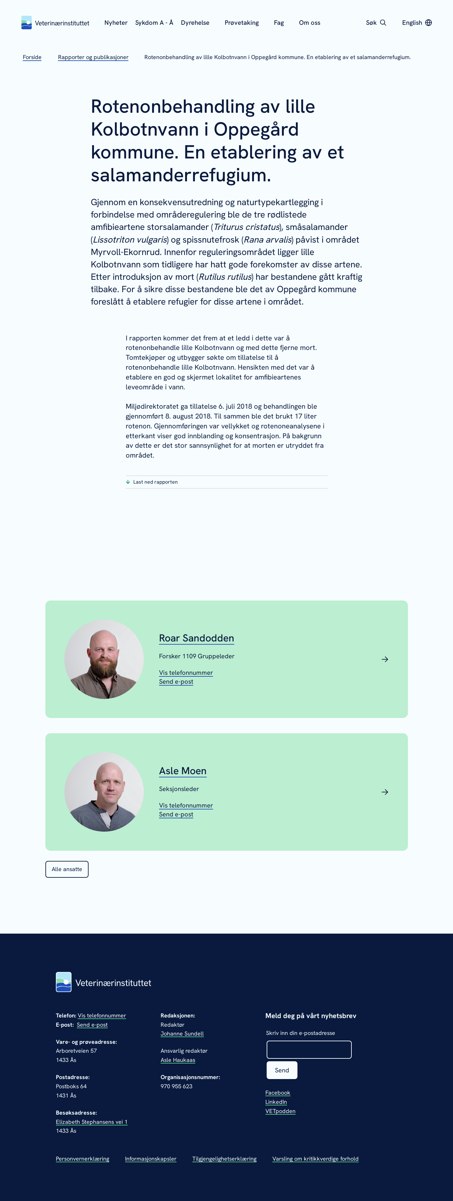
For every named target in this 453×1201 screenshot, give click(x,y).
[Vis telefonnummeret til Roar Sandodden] (186, 672)
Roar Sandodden (196, 638)
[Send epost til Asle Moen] (176, 814)
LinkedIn (276, 1101)
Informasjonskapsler (151, 1158)
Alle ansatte (67, 869)
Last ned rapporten (155, 482)
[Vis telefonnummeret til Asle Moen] (186, 805)
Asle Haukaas (178, 1059)
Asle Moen (183, 771)
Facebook (277, 1092)
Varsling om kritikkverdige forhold (315, 1158)
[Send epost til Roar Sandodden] (176, 681)
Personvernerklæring (82, 1158)
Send (282, 1070)
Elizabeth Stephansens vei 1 (92, 1121)
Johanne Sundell (182, 1033)
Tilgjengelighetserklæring (224, 1158)
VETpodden (280, 1111)
